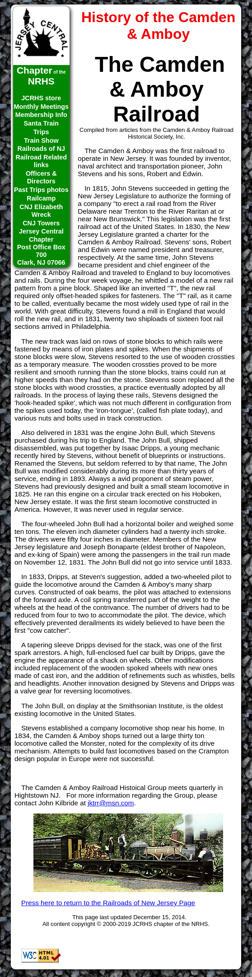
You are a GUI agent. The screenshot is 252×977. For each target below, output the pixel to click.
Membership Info (41, 114)
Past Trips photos (41, 189)
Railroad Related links (41, 161)
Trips (41, 132)
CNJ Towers (41, 223)
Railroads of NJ (41, 148)
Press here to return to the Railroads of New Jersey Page (108, 903)
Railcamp (41, 198)
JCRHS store (41, 98)
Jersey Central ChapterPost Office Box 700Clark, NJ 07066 (41, 247)
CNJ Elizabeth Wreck (41, 210)
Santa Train (41, 123)
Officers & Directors (41, 177)
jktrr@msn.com (111, 803)
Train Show (41, 140)
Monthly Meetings (41, 106)
